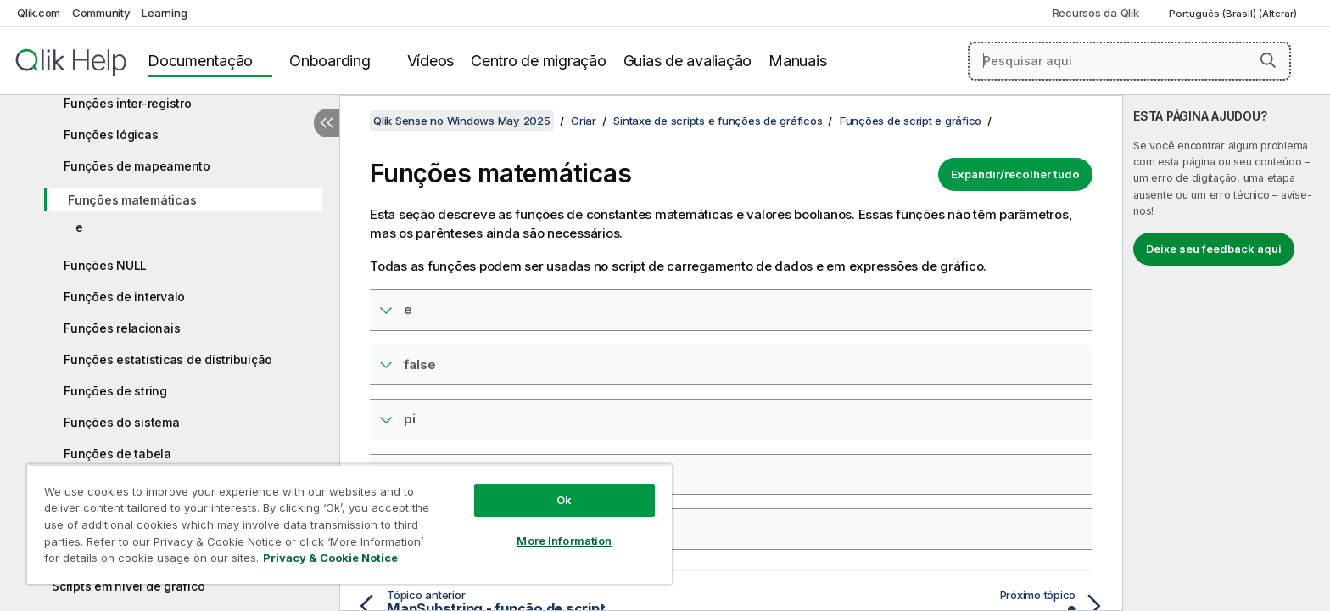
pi (410, 419)
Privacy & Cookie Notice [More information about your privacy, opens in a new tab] (330, 557)
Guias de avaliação (687, 61)
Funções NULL (105, 265)
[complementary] (1226, 353)
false (420, 364)
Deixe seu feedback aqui (1214, 248)
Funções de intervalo (124, 296)
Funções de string (115, 391)
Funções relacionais (122, 328)
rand (418, 474)
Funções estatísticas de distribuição (168, 359)
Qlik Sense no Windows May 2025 (461, 120)
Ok (564, 500)
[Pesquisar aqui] (1129, 61)
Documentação (200, 61)
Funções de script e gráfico (910, 120)
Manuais (797, 61)
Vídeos (431, 61)
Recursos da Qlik (1096, 13)
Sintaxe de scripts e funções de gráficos (717, 120)
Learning (164, 13)
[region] (349, 524)
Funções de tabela (117, 453)
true (416, 528)
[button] (1268, 60)
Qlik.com (38, 13)
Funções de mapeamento (137, 166)
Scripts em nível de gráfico (128, 586)
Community (101, 13)
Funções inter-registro (128, 103)
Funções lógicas (111, 134)
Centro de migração (538, 61)
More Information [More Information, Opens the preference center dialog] (564, 540)
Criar (583, 120)
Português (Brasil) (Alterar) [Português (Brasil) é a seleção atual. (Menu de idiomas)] (1234, 14)
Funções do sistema (122, 422)
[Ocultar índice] (326, 123)
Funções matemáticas (132, 200)
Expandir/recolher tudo (1015, 174)
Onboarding (330, 61)
